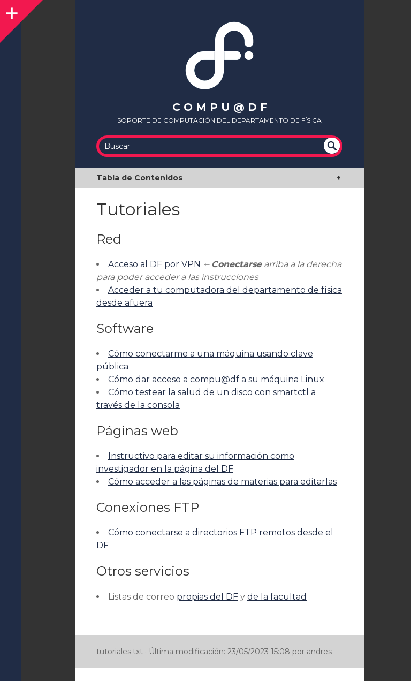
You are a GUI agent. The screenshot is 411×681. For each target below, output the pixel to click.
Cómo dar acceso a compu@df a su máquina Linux (216, 379)
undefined (332, 146)
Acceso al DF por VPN (154, 264)
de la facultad (277, 597)
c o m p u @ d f (219, 107)
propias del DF (207, 597)
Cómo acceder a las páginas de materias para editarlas (222, 481)
